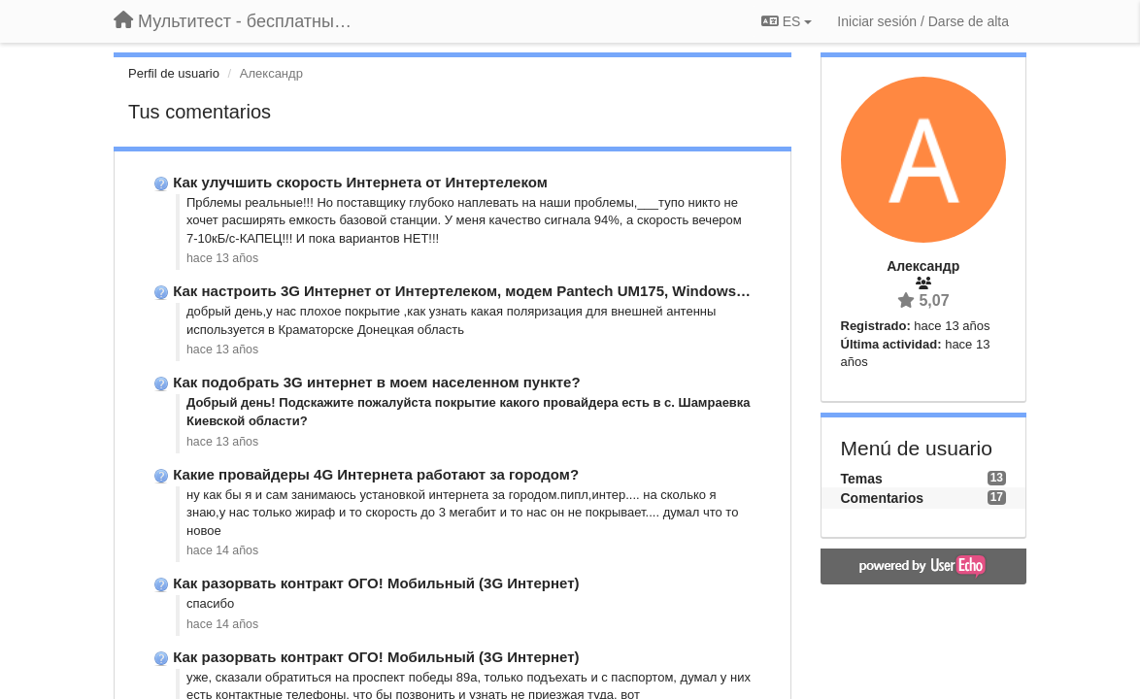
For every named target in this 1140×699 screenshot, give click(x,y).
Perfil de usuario (173, 73)
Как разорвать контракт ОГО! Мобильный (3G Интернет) (376, 583)
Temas (862, 478)
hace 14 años (222, 550)
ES (786, 21)
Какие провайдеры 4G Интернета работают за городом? (376, 474)
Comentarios (882, 498)
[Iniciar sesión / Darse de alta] (923, 21)
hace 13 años (222, 258)
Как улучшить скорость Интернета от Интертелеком (360, 182)
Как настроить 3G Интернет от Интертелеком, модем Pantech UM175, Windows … (463, 291)
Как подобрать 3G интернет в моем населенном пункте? (376, 382)
